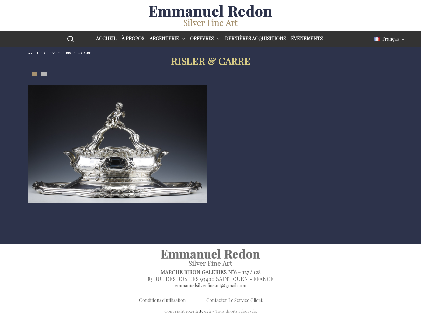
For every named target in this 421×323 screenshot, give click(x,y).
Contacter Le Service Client (234, 300)
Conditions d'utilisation (162, 300)
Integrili (203, 311)
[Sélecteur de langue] (389, 39)
